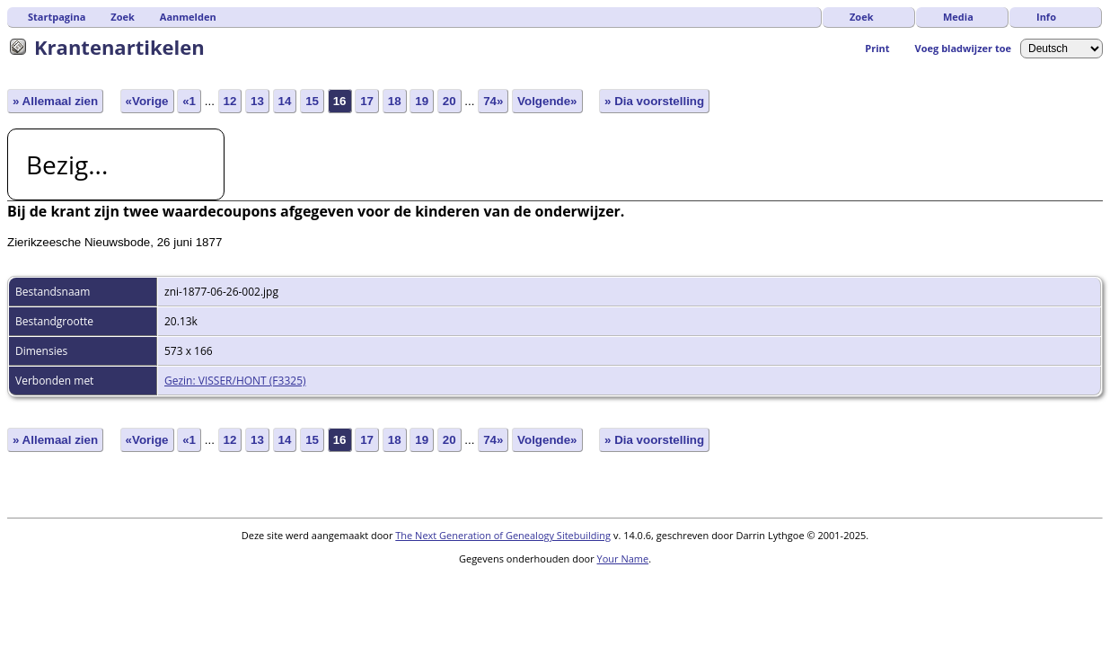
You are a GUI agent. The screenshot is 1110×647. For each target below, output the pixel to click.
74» (493, 101)
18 (394, 101)
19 (421, 101)
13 (257, 101)
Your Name (623, 558)
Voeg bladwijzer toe (963, 48)
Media (958, 16)
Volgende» (547, 101)
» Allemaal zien (55, 101)
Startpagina (56, 16)
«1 (189, 101)
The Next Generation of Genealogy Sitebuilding (503, 535)
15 (312, 101)
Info (1046, 16)
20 (449, 101)
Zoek (862, 16)
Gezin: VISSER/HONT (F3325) (235, 380)
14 (285, 101)
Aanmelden (188, 16)
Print (877, 48)
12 (230, 101)
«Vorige (147, 101)
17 (367, 101)
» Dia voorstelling (654, 101)
